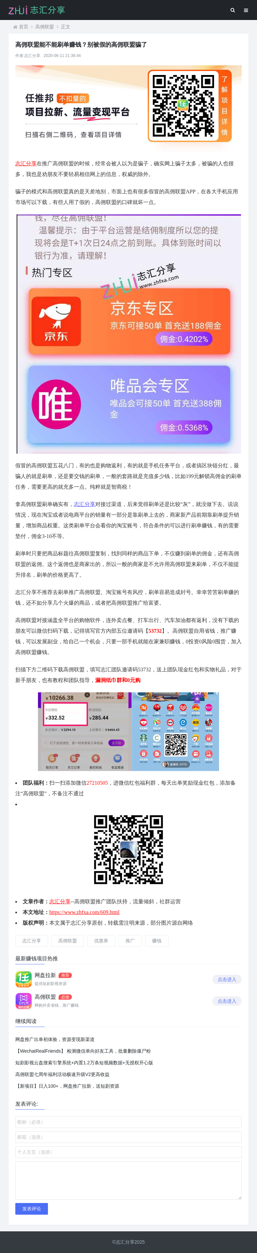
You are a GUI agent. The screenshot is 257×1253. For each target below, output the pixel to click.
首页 (23, 26)
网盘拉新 (45, 975)
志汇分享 (26, 163)
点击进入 (227, 979)
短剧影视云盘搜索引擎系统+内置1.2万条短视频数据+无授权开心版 (84, 1062)
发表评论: (26, 1104)
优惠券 (101, 940)
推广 (130, 940)
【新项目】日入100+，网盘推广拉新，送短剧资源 (67, 1086)
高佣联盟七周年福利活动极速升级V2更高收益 (62, 1074)
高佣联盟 (44, 26)
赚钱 (156, 940)
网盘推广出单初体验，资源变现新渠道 (55, 1039)
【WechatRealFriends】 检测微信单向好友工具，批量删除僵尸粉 (83, 1051)
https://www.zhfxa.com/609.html (84, 912)
